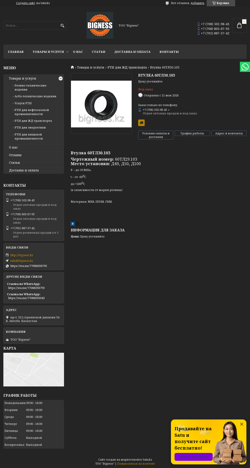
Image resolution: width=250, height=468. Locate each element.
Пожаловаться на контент (136, 464)
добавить (197, 3)
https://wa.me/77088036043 (26, 298)
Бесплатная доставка (141, 123)
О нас (78, 52)
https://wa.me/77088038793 (28, 266)
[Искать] (62, 26)
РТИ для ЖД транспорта (127, 67)
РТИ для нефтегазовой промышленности (32, 112)
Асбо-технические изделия (35, 96)
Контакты (169, 52)
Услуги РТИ (23, 103)
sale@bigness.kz (21, 260)
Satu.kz (147, 459)
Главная (16, 52)
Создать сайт (25, 3)
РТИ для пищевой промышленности (29, 136)
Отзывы (15, 155)
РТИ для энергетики (30, 127)
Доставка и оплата (132, 52)
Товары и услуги (48, 52)
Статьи (98, 52)
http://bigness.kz (21, 255)
